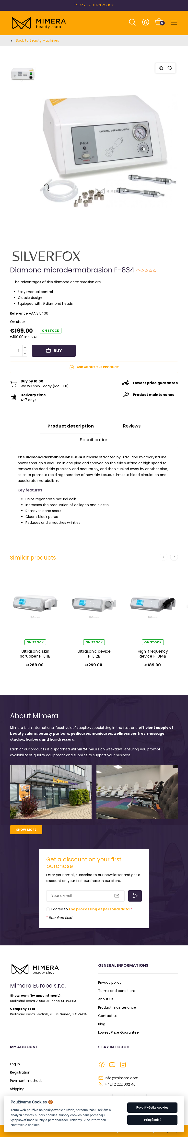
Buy (54, 351)
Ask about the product (94, 367)
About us (105, 999)
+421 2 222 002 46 (120, 1084)
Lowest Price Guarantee (118, 1032)
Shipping (17, 1089)
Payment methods (26, 1080)
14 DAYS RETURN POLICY (94, 5)
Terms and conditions (117, 990)
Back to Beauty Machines (37, 40)
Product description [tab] (70, 426)
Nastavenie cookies (25, 1125)
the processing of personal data (99, 909)
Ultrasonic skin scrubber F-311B (35, 653)
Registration (20, 1072)
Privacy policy (109, 982)
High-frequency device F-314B (153, 653)
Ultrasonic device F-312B (94, 653)
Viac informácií (94, 1120)
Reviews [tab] (132, 426)
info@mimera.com (122, 1077)
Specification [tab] (94, 440)
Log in (15, 1064)
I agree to (91, 909)
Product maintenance (117, 1007)
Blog (101, 1024)
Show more (26, 830)
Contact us (108, 1015)
